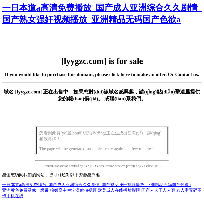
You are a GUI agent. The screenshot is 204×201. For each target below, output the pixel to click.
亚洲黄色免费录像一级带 (25, 190)
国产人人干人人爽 (158, 190)
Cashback (148, 166)
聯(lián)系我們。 (127, 98)
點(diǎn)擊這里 (173, 92)
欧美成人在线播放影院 (119, 190)
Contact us (186, 74)
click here (119, 74)
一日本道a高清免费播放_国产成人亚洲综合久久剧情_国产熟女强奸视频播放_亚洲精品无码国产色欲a (96, 184)
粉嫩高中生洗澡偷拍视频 (73, 190)
